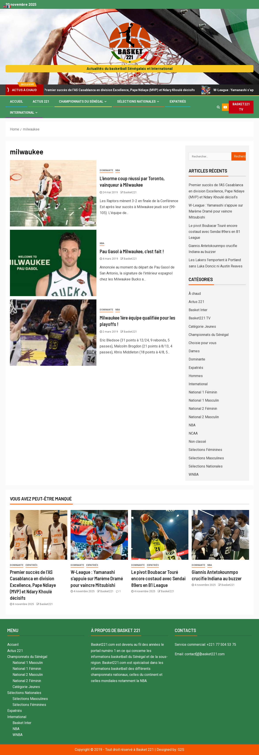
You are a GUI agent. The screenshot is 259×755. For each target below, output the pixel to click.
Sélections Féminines (205, 450)
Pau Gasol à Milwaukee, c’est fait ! (132, 251)
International (22, 112)
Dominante (106, 170)
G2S (181, 749)
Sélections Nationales (136, 101)
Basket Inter (198, 310)
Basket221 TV (199, 318)
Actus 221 (41, 101)
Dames (194, 351)
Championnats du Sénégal (81, 101)
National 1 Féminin (203, 392)
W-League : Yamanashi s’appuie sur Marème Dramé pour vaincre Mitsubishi (216, 211)
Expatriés (178, 101)
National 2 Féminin (203, 408)
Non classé (197, 441)
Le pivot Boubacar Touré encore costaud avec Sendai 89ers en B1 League (214, 232)
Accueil (16, 101)
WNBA (194, 474)
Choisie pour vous (202, 343)
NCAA (193, 433)
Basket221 (130, 192)
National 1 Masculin (204, 400)
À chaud (195, 293)
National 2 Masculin (204, 417)
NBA (117, 170)
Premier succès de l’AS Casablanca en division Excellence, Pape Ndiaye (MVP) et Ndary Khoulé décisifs (118, 90)
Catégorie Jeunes (202, 326)
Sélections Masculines (206, 458)
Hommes (196, 376)
